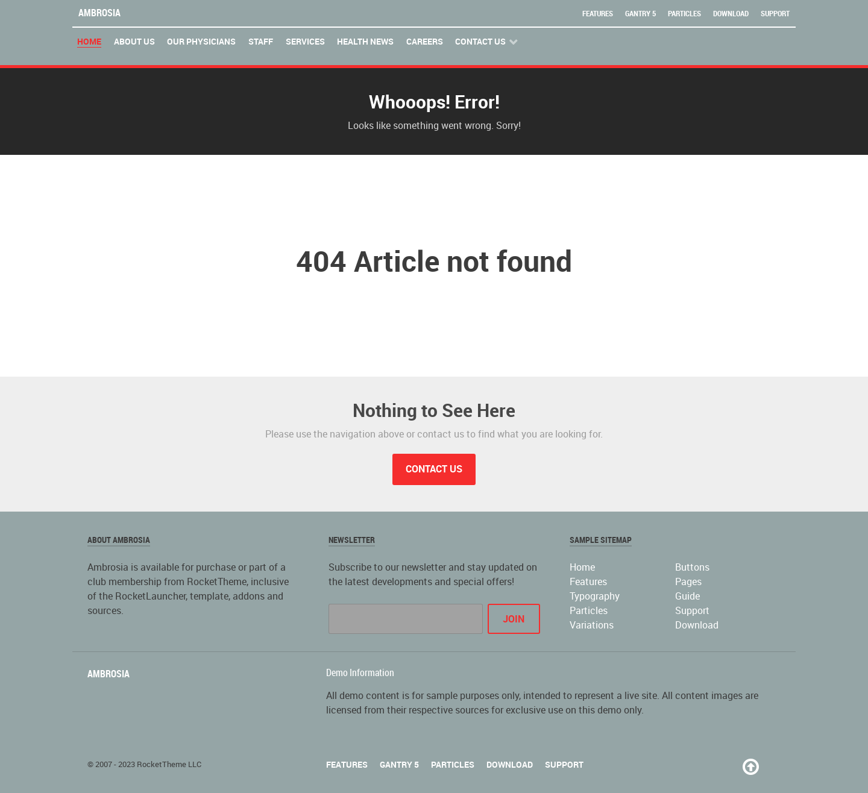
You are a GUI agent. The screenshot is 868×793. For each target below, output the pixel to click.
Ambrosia (99, 13)
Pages (688, 582)
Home (582, 567)
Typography (595, 596)
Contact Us (434, 469)
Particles (684, 13)
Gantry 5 (640, 13)
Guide (687, 596)
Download (731, 13)
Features (597, 13)
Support (775, 13)
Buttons (692, 567)
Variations (592, 625)
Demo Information (360, 673)
